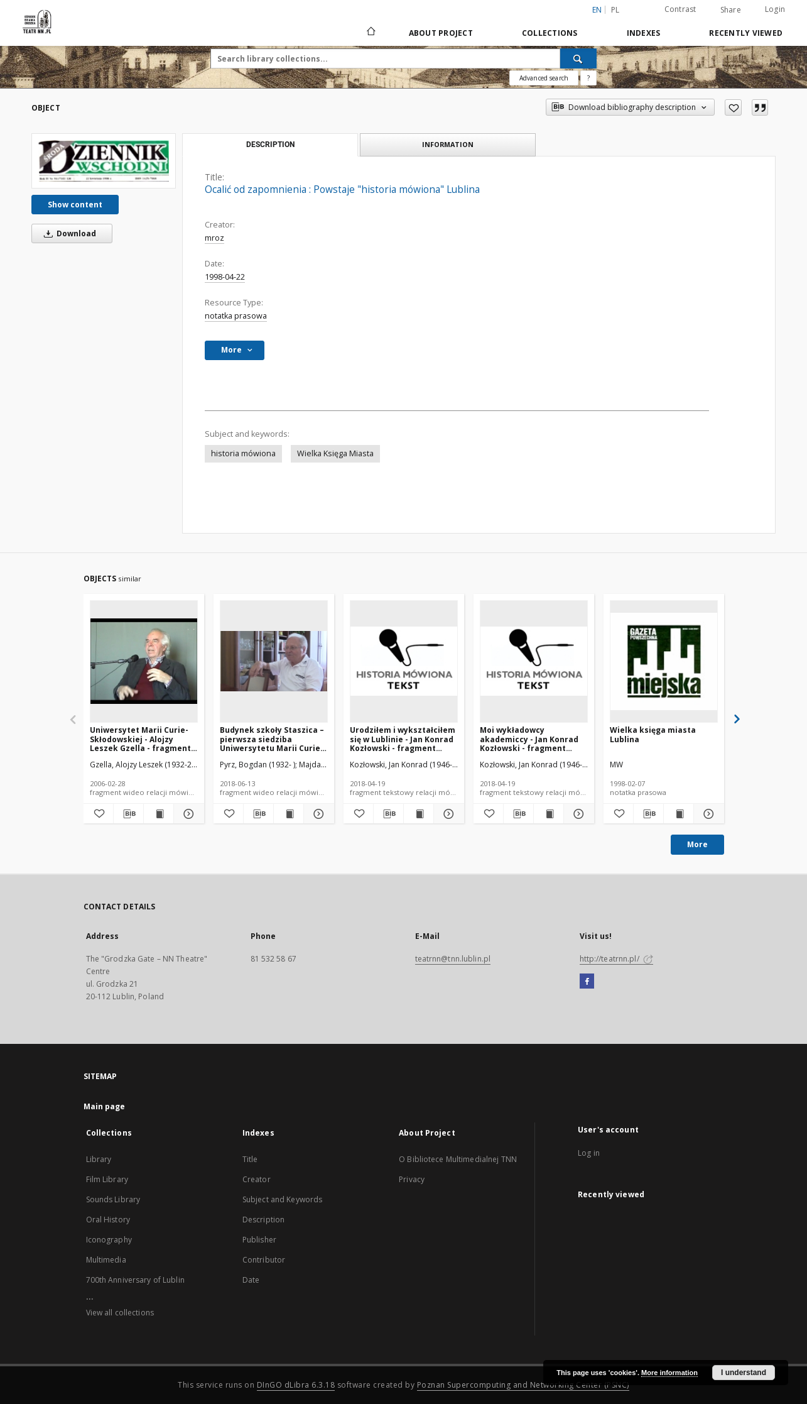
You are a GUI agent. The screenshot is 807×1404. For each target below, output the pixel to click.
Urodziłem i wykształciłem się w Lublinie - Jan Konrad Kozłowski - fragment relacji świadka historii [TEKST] (402, 739)
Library (99, 1159)
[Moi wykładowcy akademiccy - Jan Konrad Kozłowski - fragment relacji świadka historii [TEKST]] (533, 661)
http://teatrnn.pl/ (616, 958)
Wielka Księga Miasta (335, 453)
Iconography (109, 1239)
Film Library (107, 1179)
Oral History (108, 1219)
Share (730, 10)
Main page (105, 1106)
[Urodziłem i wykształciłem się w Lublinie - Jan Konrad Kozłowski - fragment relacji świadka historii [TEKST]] (403, 661)
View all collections (120, 1312)
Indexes (644, 33)
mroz (214, 238)
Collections (550, 33)
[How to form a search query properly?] (588, 77)
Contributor (263, 1259)
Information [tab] (448, 144)
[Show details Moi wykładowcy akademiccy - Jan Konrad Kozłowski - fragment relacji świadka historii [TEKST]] (577, 814)
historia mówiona (243, 453)
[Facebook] (587, 981)
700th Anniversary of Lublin (135, 1280)
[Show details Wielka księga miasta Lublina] (707, 814)
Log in (589, 1153)
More (697, 844)
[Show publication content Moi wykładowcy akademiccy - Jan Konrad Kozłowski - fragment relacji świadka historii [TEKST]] (548, 814)
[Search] (578, 58)
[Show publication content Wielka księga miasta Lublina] (678, 814)
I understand (743, 1372)
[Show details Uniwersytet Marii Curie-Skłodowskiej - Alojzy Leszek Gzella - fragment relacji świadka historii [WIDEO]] (187, 814)
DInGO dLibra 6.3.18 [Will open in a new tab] (296, 1384)
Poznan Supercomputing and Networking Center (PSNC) (523, 1384)
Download (68, 233)
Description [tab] (270, 144)
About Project (441, 33)
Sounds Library (113, 1199)
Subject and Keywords (282, 1199)
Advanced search (543, 78)
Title (250, 1159)
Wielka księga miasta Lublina (653, 734)
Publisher (259, 1239)
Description (263, 1219)
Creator (256, 1179)
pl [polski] (615, 10)
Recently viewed (746, 33)
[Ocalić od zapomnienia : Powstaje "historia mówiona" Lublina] (103, 161)
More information (669, 1372)
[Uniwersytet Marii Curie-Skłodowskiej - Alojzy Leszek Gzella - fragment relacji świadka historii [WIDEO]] (143, 661)
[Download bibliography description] (128, 814)
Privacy (412, 1179)
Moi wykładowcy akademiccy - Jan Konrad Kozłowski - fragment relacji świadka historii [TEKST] (529, 739)
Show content (75, 204)
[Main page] (370, 33)
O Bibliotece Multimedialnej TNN (458, 1159)
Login (775, 9)
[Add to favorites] (733, 107)
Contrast (680, 9)
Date (250, 1280)
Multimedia (106, 1259)
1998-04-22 (225, 276)
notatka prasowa (236, 315)
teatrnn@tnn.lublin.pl (453, 958)
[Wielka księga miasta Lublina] (663, 661)
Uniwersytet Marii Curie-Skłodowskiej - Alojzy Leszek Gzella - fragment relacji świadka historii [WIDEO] (140, 739)
